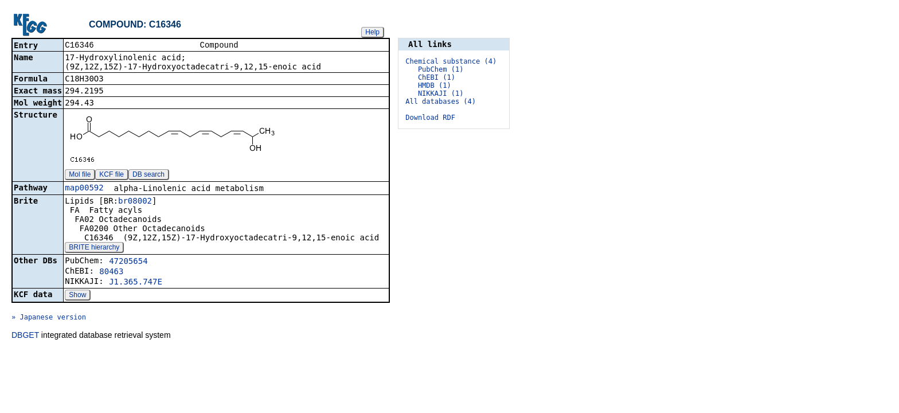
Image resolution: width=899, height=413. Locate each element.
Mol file (80, 176)
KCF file (111, 176)
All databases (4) (440, 102)
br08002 (135, 201)
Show (77, 296)
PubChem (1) (440, 69)
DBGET (25, 336)
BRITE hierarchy (94, 248)
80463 (111, 272)
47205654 (128, 262)
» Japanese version (48, 318)
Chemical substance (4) (451, 61)
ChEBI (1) (436, 77)
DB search (148, 176)
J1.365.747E (135, 282)
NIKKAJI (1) (440, 93)
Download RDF (430, 118)
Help (372, 32)
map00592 (84, 188)
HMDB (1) (434, 85)
